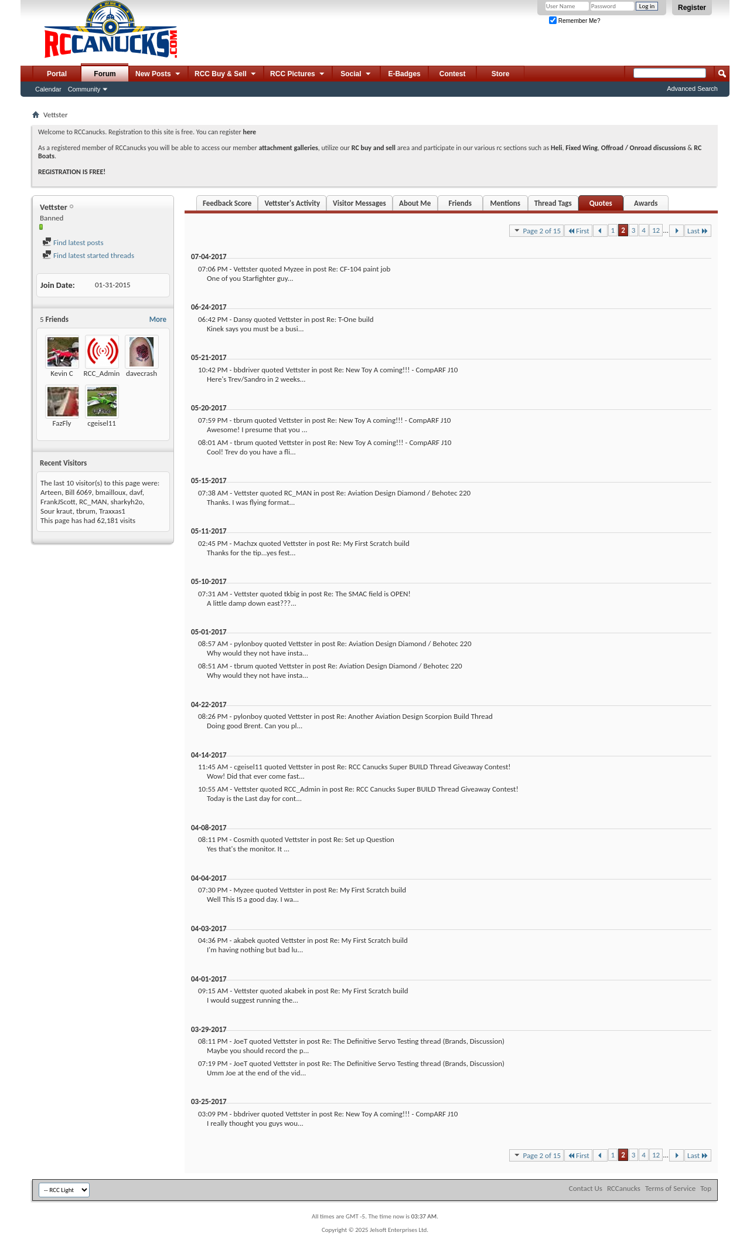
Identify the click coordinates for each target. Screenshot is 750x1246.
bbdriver (246, 369)
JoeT (240, 1041)
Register (692, 8)
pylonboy (248, 643)
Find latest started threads (88, 255)
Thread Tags (553, 203)
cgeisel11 (101, 423)
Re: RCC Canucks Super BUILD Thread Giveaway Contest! (423, 766)
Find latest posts (73, 242)
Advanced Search (692, 88)
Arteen (51, 492)
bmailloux (111, 492)
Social (356, 74)
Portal (57, 74)
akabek (244, 940)
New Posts (158, 74)
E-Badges (404, 74)
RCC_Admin (102, 373)
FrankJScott (58, 501)
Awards (645, 203)
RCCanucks (623, 1188)
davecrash (141, 373)
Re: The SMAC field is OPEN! (367, 593)
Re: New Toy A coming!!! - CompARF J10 (396, 369)
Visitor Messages (359, 203)
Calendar (48, 89)
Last (697, 230)
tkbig (291, 593)
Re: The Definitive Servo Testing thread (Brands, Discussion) (413, 1041)
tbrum (86, 511)
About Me (415, 203)
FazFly (62, 423)
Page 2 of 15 (536, 230)
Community (84, 89)
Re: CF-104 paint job (359, 268)
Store (501, 74)
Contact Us (585, 1188)
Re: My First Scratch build (371, 543)
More (157, 319)
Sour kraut (56, 511)
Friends (459, 203)
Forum (104, 74)
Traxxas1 (112, 511)
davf (135, 492)
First (578, 230)
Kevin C (61, 373)
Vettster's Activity (292, 203)
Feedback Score (227, 203)
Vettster (245, 268)
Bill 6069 (78, 492)
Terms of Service (670, 1188)
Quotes (600, 203)
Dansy (242, 319)
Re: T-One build (349, 319)
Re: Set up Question (363, 839)
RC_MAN (93, 501)
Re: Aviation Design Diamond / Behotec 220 (403, 492)
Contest (452, 74)
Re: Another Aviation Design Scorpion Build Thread (414, 716)
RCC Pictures (298, 74)
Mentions (505, 203)
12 (656, 230)
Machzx (245, 543)
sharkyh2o (127, 501)
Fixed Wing (581, 148)
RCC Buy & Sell (226, 74)
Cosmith (245, 839)
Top (705, 1188)
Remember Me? (574, 21)
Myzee (294, 268)
